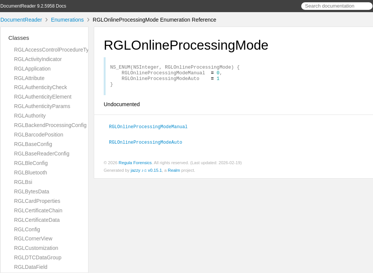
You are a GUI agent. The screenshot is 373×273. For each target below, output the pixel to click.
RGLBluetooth (30, 172)
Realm (174, 174)
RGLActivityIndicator (38, 59)
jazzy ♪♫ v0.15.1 (146, 174)
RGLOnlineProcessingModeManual (151, 131)
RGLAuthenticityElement (42, 97)
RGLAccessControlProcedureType (54, 50)
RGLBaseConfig (33, 144)
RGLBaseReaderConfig (42, 154)
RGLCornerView (33, 238)
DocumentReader (21, 20)
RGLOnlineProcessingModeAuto (148, 146)
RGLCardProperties (37, 201)
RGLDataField (30, 267)
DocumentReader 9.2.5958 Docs (33, 6)
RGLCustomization (36, 248)
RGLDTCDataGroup (38, 257)
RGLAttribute (29, 78)
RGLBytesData (31, 191)
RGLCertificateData (37, 220)
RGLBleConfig (31, 163)
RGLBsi (23, 182)
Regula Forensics (135, 166)
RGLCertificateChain (38, 210)
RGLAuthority (30, 116)
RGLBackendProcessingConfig (50, 125)
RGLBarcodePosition (38, 135)
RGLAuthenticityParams (42, 106)
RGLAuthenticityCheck (40, 87)
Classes (18, 38)
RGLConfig (27, 229)
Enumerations (67, 20)
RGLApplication (32, 69)
